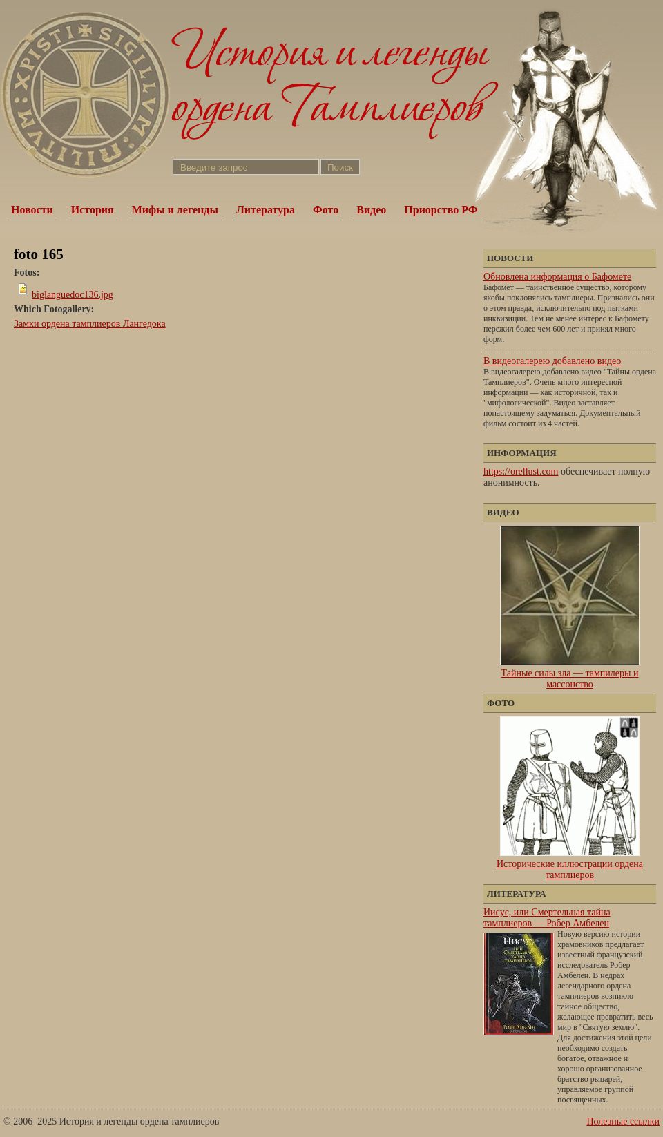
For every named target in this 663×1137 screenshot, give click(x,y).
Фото (325, 210)
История (92, 210)
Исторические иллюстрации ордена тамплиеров (570, 869)
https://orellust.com (521, 471)
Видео (371, 210)
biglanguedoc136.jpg (72, 294)
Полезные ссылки (623, 1121)
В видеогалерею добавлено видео (552, 361)
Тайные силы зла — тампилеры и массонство (570, 678)
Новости (32, 210)
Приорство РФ (440, 210)
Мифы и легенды (175, 210)
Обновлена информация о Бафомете (557, 276)
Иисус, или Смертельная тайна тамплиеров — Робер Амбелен (547, 917)
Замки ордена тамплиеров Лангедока (90, 323)
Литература (265, 210)
